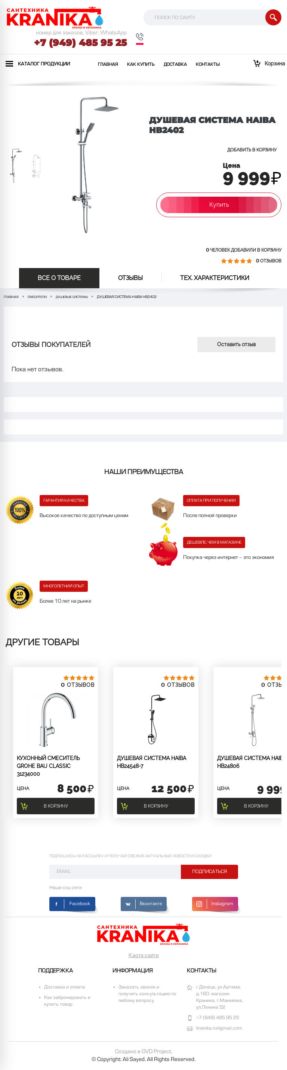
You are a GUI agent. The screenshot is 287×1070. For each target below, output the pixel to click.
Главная (108, 65)
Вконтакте (151, 904)
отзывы (130, 278)
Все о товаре (59, 278)
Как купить (141, 65)
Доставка (175, 65)
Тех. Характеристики (214, 278)
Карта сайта (144, 955)
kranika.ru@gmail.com (219, 1028)
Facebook (80, 904)
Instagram (222, 904)
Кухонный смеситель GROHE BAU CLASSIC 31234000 (48, 766)
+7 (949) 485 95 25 (80, 42)
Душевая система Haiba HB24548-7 (151, 762)
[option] (16, 166)
